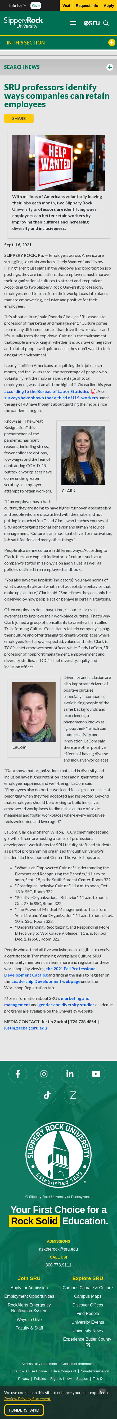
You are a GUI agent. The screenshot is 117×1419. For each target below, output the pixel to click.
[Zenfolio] (73, 1095)
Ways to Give (29, 1319)
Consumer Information (78, 1364)
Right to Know (61, 1379)
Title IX (98, 1379)
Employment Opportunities (29, 1296)
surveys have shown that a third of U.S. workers (51, 397)
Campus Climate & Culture (88, 1288)
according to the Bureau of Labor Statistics (50, 391)
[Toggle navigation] (73, 23)
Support (82, 1379)
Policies (40, 1379)
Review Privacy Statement (27, 1398)
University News (88, 1330)
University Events (87, 1322)
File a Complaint (63, 1371)
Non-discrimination (95, 1371)
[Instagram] (44, 1074)
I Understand (24, 1409)
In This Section (61, 42)
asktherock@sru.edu (58, 1249)
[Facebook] (17, 1074)
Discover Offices (87, 1305)
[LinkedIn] (70, 1074)
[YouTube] (96, 1074)
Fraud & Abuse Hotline (29, 1371)
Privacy (24, 1379)
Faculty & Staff (29, 1328)
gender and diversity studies (66, 1004)
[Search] (104, 23)
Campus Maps (87, 1296)
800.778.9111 (58, 1265)
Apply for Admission (29, 1288)
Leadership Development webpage (46, 981)
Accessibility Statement (39, 1364)
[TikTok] (47, 1095)
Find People (87, 1313)
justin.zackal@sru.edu (25, 1027)
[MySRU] (90, 23)
